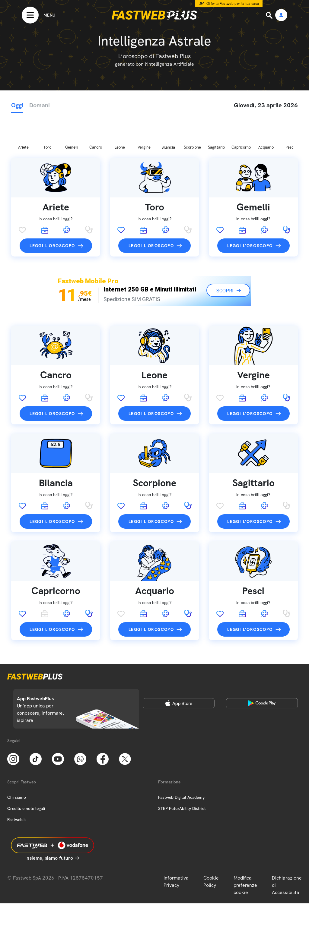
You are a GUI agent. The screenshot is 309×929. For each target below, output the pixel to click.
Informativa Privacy (176, 850)
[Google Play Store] (262, 671)
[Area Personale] (281, 15)
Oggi (17, 105)
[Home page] (154, 15)
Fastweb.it (16, 788)
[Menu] (38, 15)
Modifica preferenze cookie (245, 853)
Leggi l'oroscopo (52, 214)
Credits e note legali (26, 776)
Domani (39, 105)
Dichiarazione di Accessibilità (287, 853)
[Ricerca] (269, 15)
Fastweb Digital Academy (181, 765)
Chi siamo (16, 765)
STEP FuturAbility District (182, 776)
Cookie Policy (211, 850)
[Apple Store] (179, 671)
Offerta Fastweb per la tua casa (232, 3)
